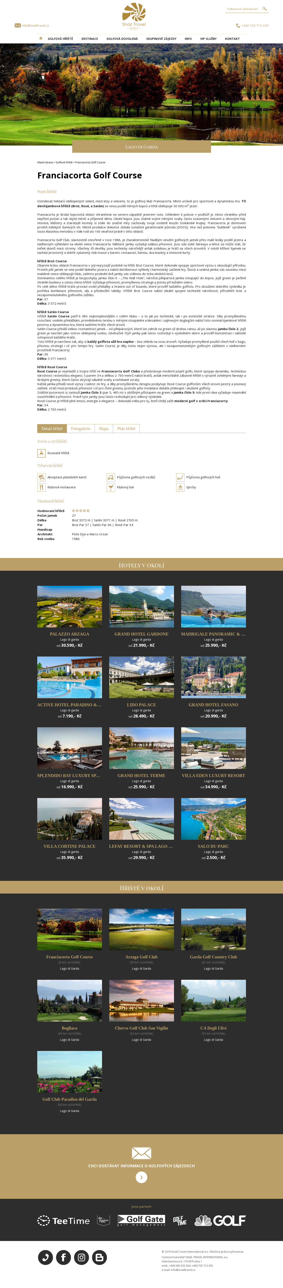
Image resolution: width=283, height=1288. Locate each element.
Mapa (104, 428)
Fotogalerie (80, 428)
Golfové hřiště (64, 162)
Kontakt (232, 39)
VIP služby (208, 39)
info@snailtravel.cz (35, 25)
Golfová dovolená (122, 39)
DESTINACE (89, 39)
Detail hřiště (52, 428)
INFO (188, 39)
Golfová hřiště (60, 39)
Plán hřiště (126, 428)
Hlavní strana (45, 162)
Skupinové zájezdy (161, 39)
